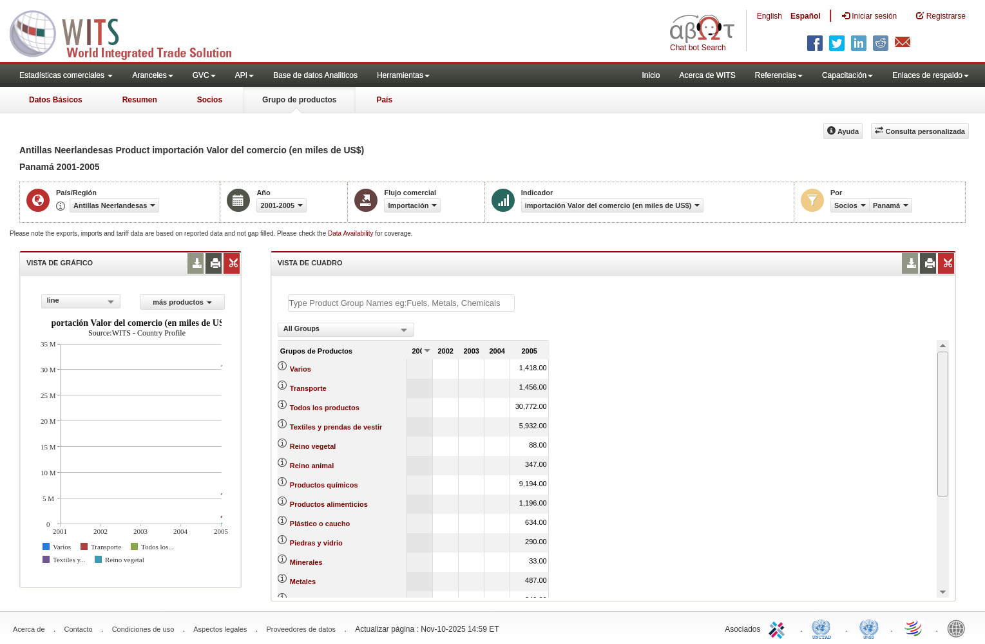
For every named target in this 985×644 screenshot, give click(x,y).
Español (805, 16)
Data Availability (351, 233)
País (384, 99)
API (244, 75)
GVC (204, 75)
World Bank (959, 628)
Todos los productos (324, 408)
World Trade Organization (914, 628)
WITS (129, 32)
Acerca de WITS (707, 75)
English (769, 16)
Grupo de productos (299, 99)
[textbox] (401, 303)
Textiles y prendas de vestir (336, 427)
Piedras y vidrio (316, 543)
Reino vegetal (313, 446)
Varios (300, 369)
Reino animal (312, 465)
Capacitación (847, 75)
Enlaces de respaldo (930, 75)
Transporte (308, 388)
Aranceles (152, 75)
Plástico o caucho (320, 523)
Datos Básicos (55, 99)
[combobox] (81, 301)
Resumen (139, 99)
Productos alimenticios (329, 504)
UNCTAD (824, 628)
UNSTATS (869, 628)
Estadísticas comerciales (66, 75)
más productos (182, 302)
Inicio (651, 75)
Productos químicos (324, 485)
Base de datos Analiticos (315, 75)
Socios (209, 99)
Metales (303, 581)
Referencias (779, 75)
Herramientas (403, 75)
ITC (779, 628)
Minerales (306, 562)
